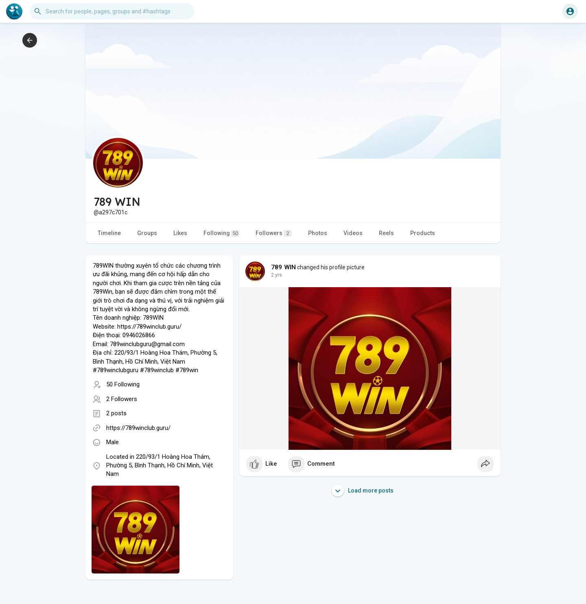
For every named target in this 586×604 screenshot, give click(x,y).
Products (422, 233)
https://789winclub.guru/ (138, 428)
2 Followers (121, 399)
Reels (386, 233)
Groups (147, 233)
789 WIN (283, 267)
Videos (353, 233)
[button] (112, 11)
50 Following (123, 384)
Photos (317, 233)
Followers (274, 233)
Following (221, 233)
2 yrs (276, 275)
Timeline (109, 233)
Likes (180, 233)
